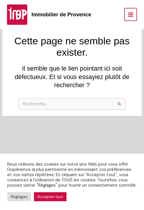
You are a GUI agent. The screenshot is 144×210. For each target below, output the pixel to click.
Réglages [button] (19, 196)
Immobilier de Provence (61, 14)
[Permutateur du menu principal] (130, 14)
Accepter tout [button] (50, 196)
